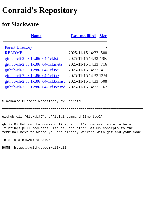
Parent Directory (18, 47)
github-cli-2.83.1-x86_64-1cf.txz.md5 (36, 87)
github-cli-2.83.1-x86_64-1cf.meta (33, 64)
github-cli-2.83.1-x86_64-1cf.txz (32, 75)
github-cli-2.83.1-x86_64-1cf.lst (31, 58)
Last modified (83, 36)
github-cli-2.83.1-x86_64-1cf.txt (32, 70)
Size (103, 36)
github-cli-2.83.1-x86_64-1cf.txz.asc (35, 81)
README (13, 53)
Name (36, 36)
